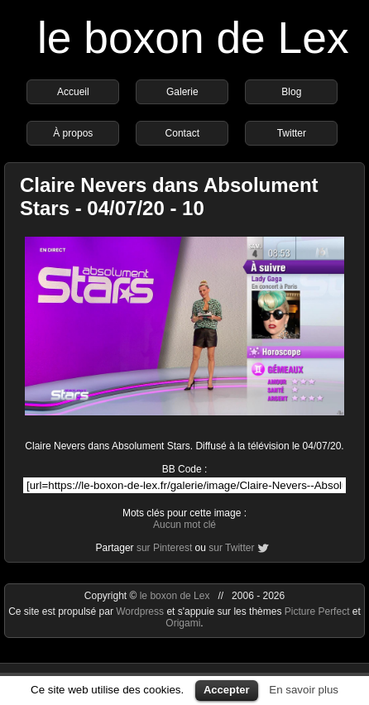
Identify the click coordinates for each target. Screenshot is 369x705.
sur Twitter (231, 548)
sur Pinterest (164, 548)
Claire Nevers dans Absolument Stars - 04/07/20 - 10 (169, 196)
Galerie (182, 92)
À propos (73, 133)
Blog (291, 92)
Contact (182, 133)
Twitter (291, 133)
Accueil (73, 92)
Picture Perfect (317, 611)
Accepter (227, 689)
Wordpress (141, 611)
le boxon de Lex (193, 37)
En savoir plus (303, 689)
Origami (182, 623)
